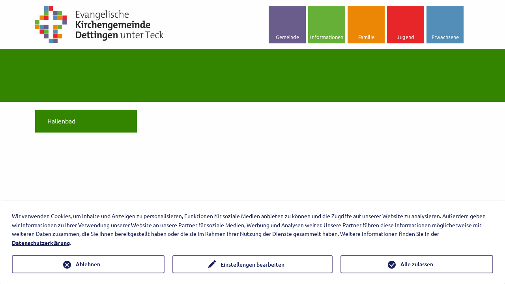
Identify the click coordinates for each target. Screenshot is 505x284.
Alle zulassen (416, 264)
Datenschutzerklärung (41, 242)
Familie (366, 37)
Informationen (326, 37)
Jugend (405, 37)
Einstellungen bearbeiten (252, 264)
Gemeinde (287, 37)
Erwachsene (445, 37)
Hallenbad (61, 121)
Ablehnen (88, 264)
